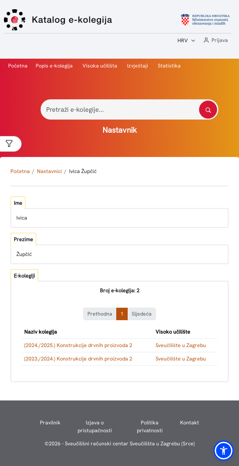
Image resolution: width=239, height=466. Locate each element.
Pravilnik (50, 422)
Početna (18, 65)
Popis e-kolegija (54, 65)
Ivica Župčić (83, 171)
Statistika (169, 65)
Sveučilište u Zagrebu (181, 345)
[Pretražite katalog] (208, 110)
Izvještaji (137, 65)
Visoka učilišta (100, 65)
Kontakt (189, 422)
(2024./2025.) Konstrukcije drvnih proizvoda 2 (78, 345)
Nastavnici (49, 171)
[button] (215, 40)
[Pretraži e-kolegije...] (129, 109)
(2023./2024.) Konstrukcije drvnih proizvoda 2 (78, 358)
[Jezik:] (187, 41)
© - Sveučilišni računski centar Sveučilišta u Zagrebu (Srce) (120, 443)
